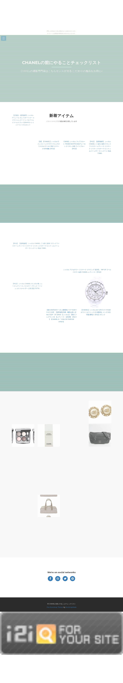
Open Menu (3, 38)
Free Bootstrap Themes (55, 607)
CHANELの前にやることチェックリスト (61, 62)
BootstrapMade (71, 607)
